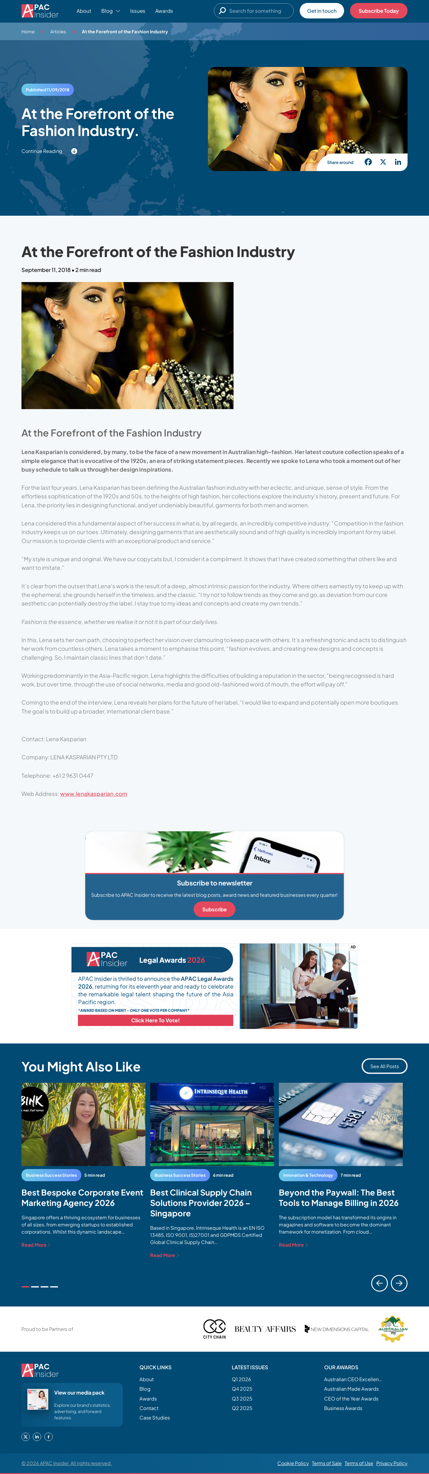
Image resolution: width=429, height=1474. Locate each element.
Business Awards (343, 1408)
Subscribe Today (379, 10)
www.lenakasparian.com (93, 793)
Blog (144, 1389)
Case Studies (154, 1417)
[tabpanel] (83, 1165)
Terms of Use (359, 1463)
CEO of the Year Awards (351, 1398)
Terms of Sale (327, 1463)
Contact (148, 1408)
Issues (137, 10)
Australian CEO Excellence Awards (354, 1379)
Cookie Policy (293, 1463)
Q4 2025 (242, 1389)
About (84, 10)
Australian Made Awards (351, 1389)
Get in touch (322, 10)
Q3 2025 (242, 1398)
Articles (58, 31)
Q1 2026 (241, 1379)
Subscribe (214, 909)
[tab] (25, 1286)
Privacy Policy (392, 1463)
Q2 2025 (242, 1408)
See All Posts (384, 1066)
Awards (164, 10)
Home (28, 31)
